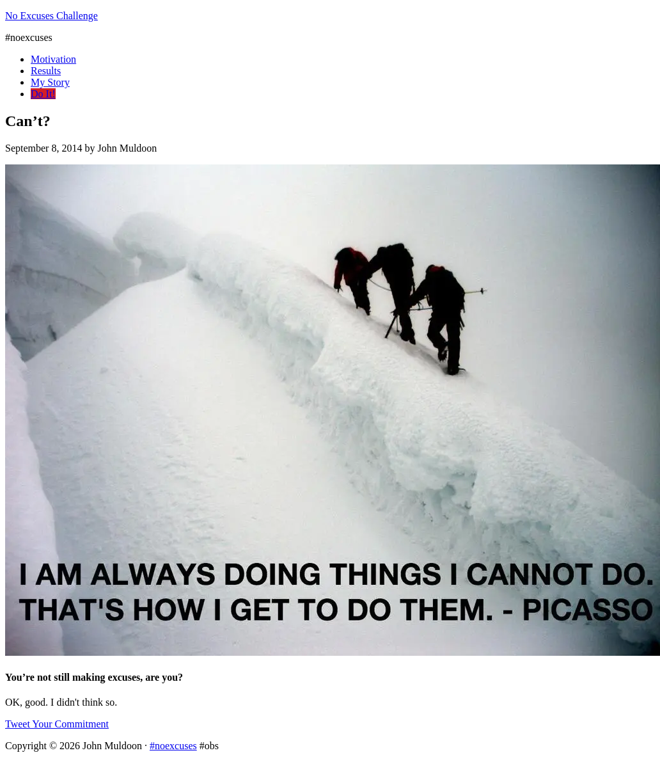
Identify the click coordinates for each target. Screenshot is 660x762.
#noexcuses (173, 745)
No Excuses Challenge (51, 15)
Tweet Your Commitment (57, 723)
